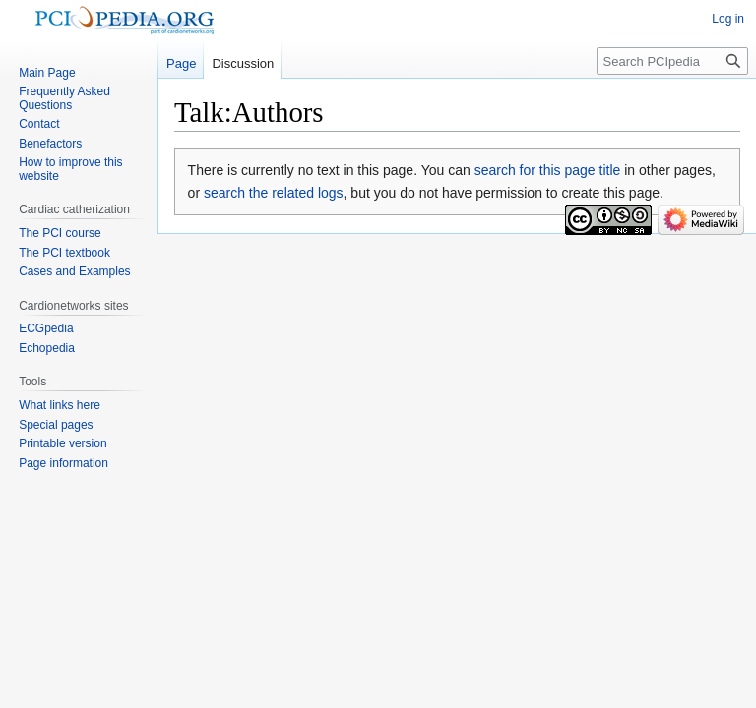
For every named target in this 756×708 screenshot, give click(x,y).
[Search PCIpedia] (672, 61)
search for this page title (547, 170)
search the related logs (274, 193)
